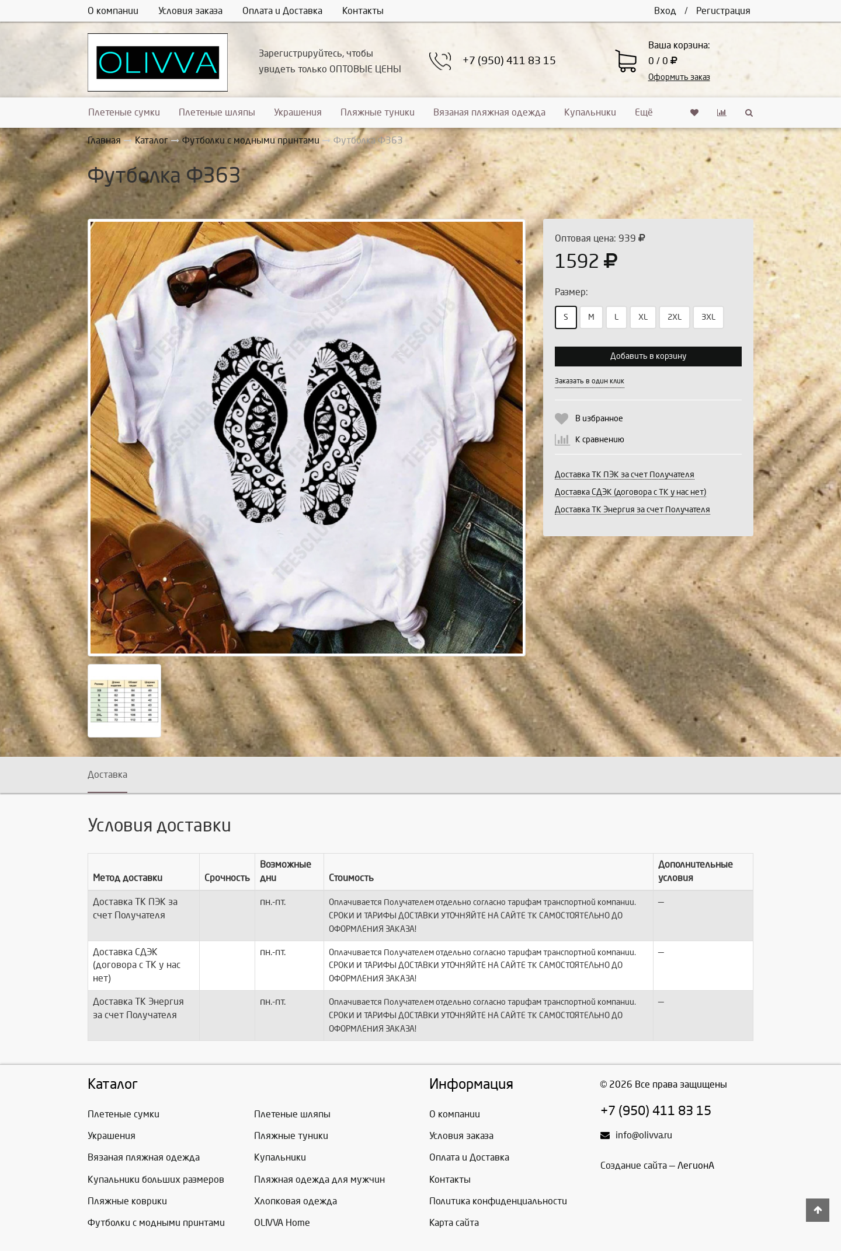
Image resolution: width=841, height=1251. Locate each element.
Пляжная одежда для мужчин (319, 1179)
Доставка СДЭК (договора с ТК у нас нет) (630, 492)
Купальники (590, 112)
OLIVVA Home (282, 1223)
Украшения (298, 112)
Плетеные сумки (124, 112)
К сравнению (599, 439)
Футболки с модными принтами (156, 1223)
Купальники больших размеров (156, 1179)
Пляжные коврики (127, 1201)
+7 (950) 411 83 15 (509, 61)
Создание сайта (633, 1165)
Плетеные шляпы (217, 112)
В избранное (599, 418)
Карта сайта (454, 1223)
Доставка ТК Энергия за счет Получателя (632, 509)
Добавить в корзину (648, 356)
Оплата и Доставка (282, 11)
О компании (113, 11)
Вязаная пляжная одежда (489, 112)
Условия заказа (190, 11)
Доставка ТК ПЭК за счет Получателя (624, 474)
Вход (665, 11)
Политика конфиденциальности (498, 1201)
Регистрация (723, 11)
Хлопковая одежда (295, 1201)
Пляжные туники (377, 112)
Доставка (107, 775)
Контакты (363, 11)
